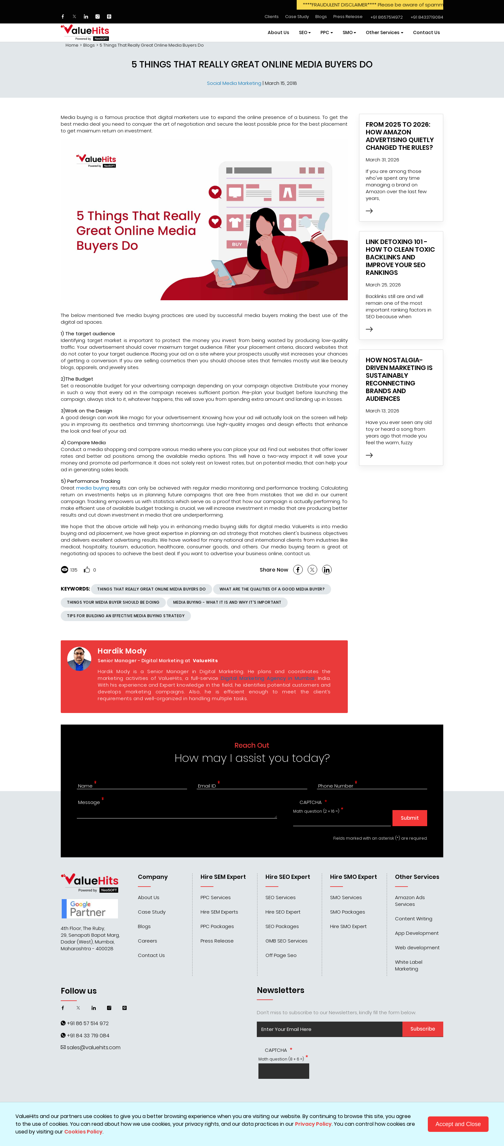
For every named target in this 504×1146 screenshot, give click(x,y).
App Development (417, 933)
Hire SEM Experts (219, 911)
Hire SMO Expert (348, 926)
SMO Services (346, 897)
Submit (410, 818)
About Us (278, 32)
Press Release (348, 17)
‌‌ (386, 17)
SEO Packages (282, 926)
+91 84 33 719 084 (88, 1035)
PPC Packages (217, 926)
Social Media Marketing (235, 83)
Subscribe (422, 1028)
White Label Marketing (408, 965)
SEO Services (281, 897)
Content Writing (413, 918)
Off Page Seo (281, 955)
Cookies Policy (83, 1131)
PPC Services (216, 897)
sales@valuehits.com (94, 1047)
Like (87, 569)
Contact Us (426, 32)
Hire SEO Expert (283, 911)
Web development (417, 947)
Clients (272, 17)
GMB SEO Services (287, 940)
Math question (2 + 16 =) (316, 811)
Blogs (321, 17)
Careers (147, 940)
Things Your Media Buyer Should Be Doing (113, 602)
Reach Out (252, 745)
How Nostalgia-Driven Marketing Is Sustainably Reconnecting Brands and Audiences (399, 379)
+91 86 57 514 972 (88, 1023)
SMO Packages (347, 911)
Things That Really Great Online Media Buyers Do (151, 589)
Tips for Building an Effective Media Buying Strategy (125, 615)
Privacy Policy (313, 1124)
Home (72, 45)
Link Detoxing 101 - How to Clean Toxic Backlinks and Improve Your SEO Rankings (400, 257)
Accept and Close (458, 1124)
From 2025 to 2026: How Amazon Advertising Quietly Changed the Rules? (400, 136)
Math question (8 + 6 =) (281, 1059)
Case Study (297, 17)
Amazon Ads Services (410, 900)
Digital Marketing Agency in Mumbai (268, 678)
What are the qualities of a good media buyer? (272, 589)
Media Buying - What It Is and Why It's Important (227, 602)
